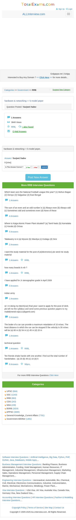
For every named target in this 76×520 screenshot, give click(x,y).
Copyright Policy (19, 507)
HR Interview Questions (42, 497)
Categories (9, 90)
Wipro (27, 364)
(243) (13, 401)
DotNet (5, 460)
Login (68, 9)
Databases (20, 460)
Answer (8, 158)
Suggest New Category (61, 90)
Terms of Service (35, 507)
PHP (67, 457)
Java (12, 460)
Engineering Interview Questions (16, 480)
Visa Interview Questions (13, 490)
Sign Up (60, 9)
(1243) (14, 395)
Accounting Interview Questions (16, 497)
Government (23, 90)
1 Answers (11, 200)
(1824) (15, 408)
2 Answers (11, 244)
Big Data (53, 457)
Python (61, 457)
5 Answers (11, 232)
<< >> (44, 77)
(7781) (41, 415)
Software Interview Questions (15, 457)
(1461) (29, 419)
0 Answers (11, 286)
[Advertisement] (38, 41)
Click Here (54, 375)
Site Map (48, 507)
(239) (13, 405)
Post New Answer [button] (38, 177)
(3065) (17, 412)
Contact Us (59, 507)
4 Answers (11, 216)
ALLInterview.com (34, 14)
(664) (15, 391)
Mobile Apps (31, 460)
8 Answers (11, 364)
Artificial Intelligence (39, 457)
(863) (13, 398)
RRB (13, 127)
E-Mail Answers (19, 131)
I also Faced (25, 127)
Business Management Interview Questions (21, 464)
